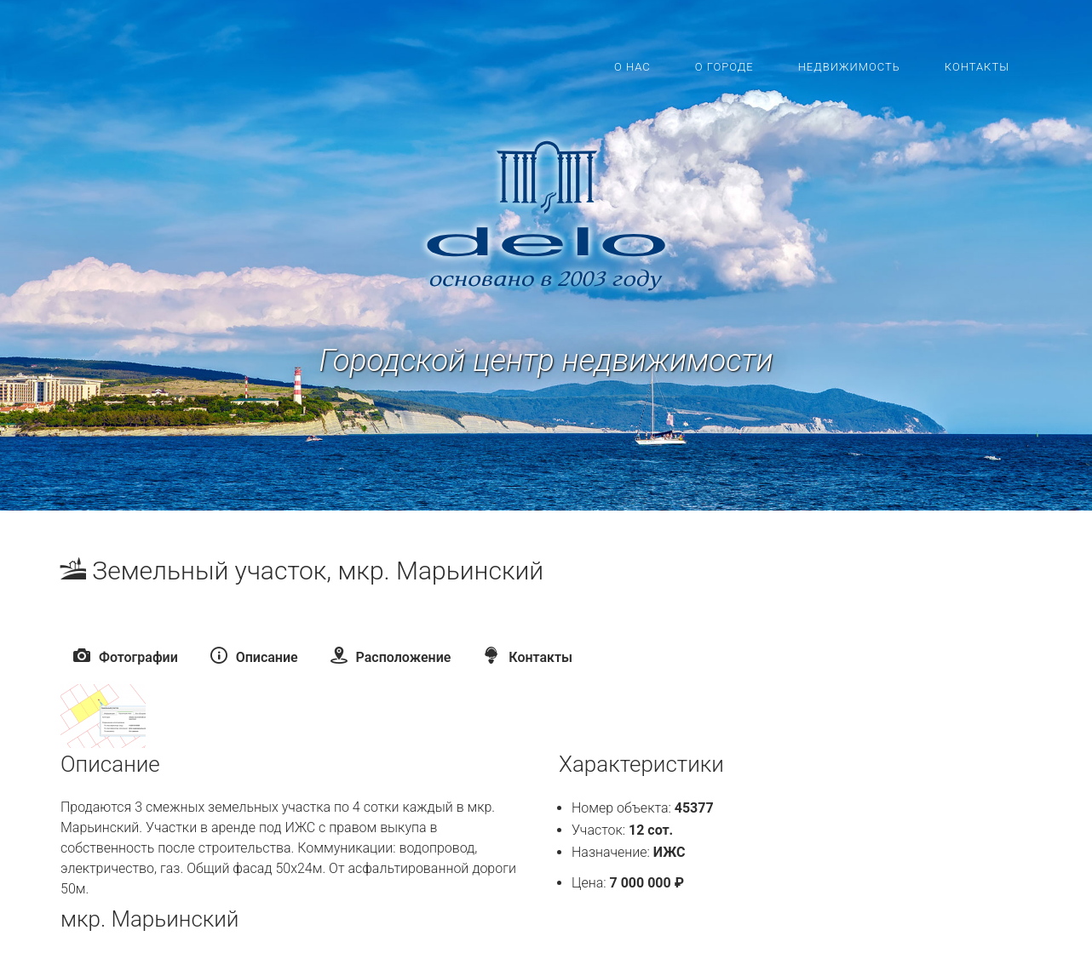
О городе (724, 66)
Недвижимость (849, 66)
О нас (632, 66)
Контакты (977, 66)
